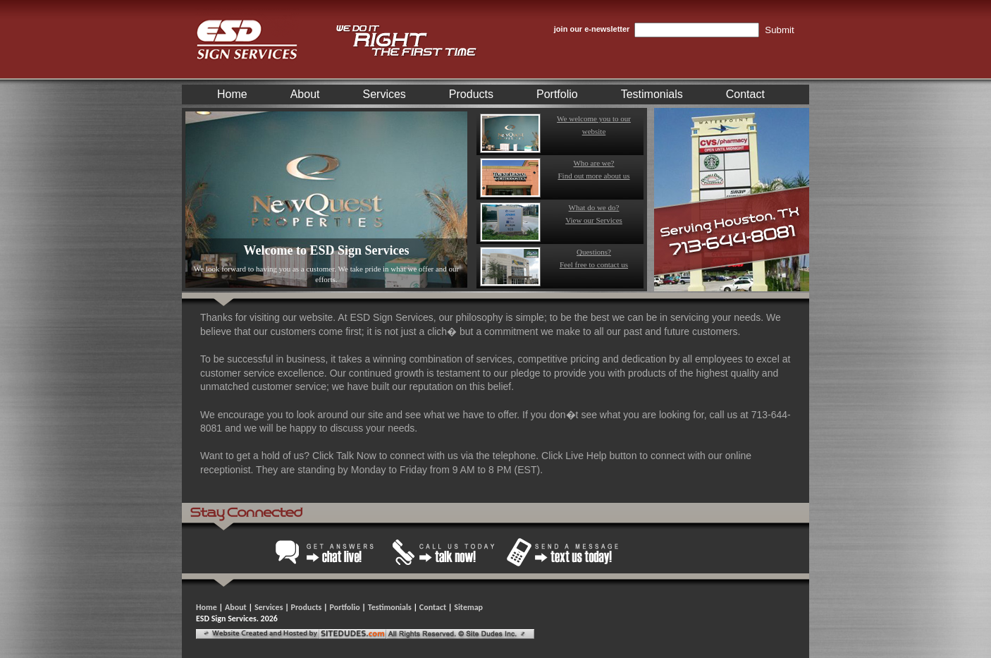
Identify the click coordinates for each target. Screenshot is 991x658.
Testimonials (652, 94)
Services (384, 94)
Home (232, 94)
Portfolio (557, 94)
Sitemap (468, 607)
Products (471, 94)
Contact (745, 94)
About (305, 94)
